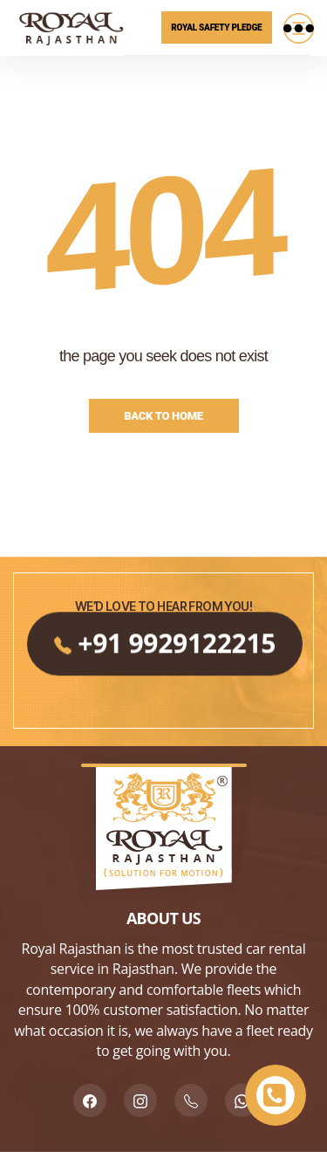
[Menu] (298, 28)
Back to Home (163, 415)
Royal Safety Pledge (216, 27)
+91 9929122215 (163, 696)
